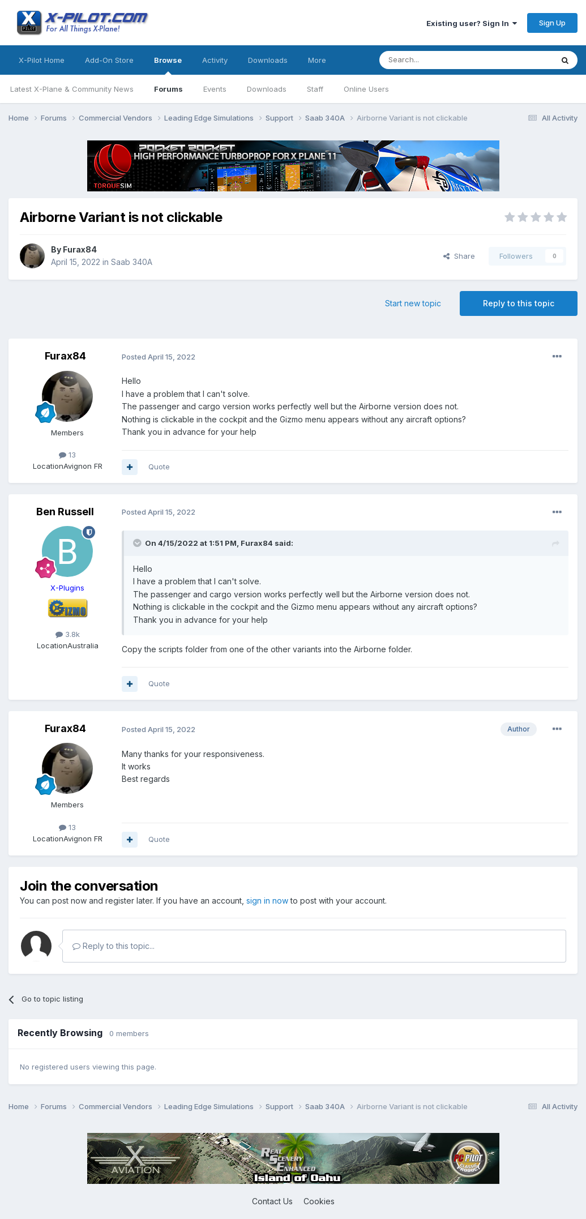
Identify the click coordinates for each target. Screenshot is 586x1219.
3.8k (67, 634)
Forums (168, 88)
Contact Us (272, 1201)
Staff (315, 88)
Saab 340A (131, 262)
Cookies (319, 1201)
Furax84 (80, 249)
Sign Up (552, 22)
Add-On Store (109, 60)
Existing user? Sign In (471, 23)
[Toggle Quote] (138, 543)
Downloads (266, 88)
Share (459, 255)
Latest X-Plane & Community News (72, 88)
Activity (215, 60)
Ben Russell (65, 511)
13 (67, 454)
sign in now (267, 900)
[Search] (437, 60)
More (317, 60)
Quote (159, 466)
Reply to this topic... (113, 946)
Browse (168, 65)
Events (214, 88)
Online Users (366, 88)
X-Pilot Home (42, 60)
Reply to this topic (518, 303)
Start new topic (413, 303)
